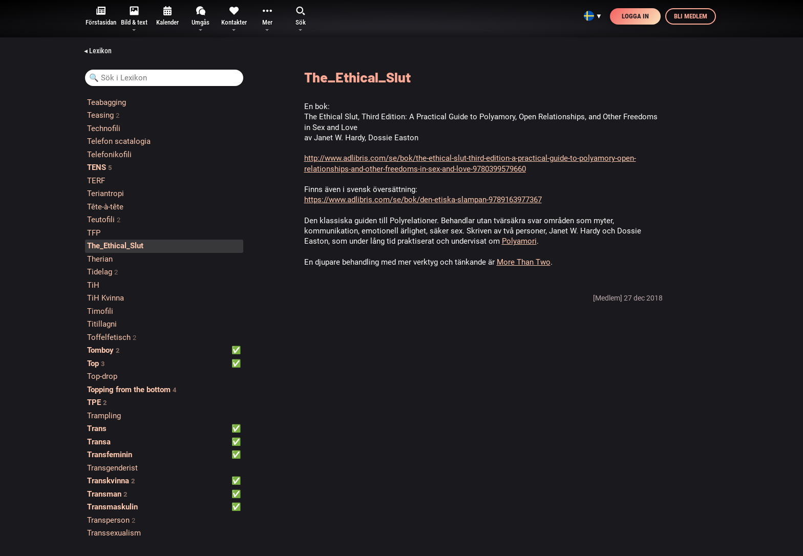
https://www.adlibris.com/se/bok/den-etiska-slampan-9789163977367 (423, 199)
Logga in (635, 16)
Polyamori (519, 241)
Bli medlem (690, 16)
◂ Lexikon (98, 51)
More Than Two (524, 262)
